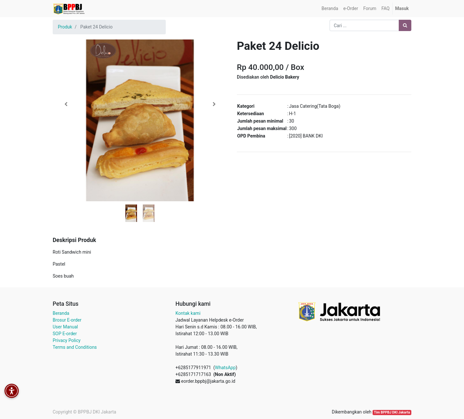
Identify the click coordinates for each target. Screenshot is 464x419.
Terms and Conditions (75, 347)
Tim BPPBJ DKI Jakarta (392, 412)
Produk (65, 26)
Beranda (61, 313)
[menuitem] (330, 9)
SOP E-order (65, 333)
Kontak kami (187, 313)
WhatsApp (225, 367)
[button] (66, 104)
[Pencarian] (405, 25)
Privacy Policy (66, 340)
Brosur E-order (67, 320)
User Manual (65, 326)
